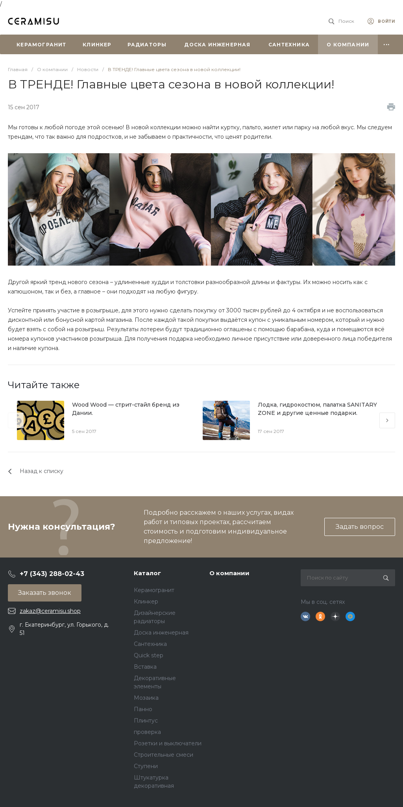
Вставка (145, 666)
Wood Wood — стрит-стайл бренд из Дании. (125, 408)
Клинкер (146, 601)
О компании (229, 573)
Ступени (146, 766)
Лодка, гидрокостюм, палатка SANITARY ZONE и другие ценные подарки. (317, 408)
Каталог (147, 573)
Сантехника (150, 643)
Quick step (148, 655)
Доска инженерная (161, 632)
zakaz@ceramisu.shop (50, 610)
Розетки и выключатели (168, 743)
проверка (147, 731)
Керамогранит (154, 590)
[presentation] (16, 420)
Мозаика (146, 697)
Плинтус (146, 720)
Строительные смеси (163, 754)
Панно (143, 709)
